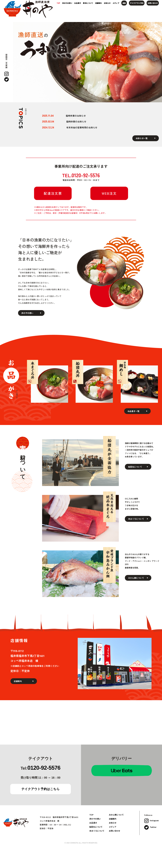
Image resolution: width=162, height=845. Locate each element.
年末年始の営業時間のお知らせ (81, 127)
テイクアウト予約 (136, 3)
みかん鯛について (136, 577)
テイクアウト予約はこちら (40, 789)
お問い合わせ (153, 3)
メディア (116, 3)
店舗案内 (98, 3)
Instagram (151, 820)
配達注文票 (53, 193)
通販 (124, 3)
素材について (88, 3)
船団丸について (135, 466)
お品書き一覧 (133, 411)
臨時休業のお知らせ (76, 115)
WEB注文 (109, 193)
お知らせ (107, 3)
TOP (58, 3)
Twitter (150, 827)
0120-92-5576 (43, 768)
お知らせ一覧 (142, 138)
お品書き (77, 3)
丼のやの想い (67, 3)
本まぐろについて (136, 518)
